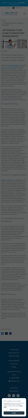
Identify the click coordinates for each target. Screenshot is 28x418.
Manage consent (14, 409)
